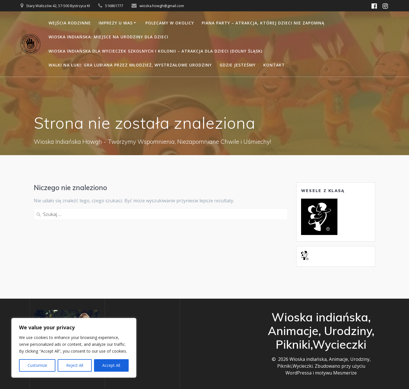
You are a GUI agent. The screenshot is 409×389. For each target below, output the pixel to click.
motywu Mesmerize (336, 373)
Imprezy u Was (116, 23)
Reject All (74, 365)
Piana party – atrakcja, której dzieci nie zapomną (263, 23)
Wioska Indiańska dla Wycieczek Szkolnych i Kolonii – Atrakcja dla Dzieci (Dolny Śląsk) (155, 51)
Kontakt (274, 65)
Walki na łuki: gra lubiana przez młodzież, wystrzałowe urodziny (130, 65)
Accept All (111, 365)
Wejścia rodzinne (70, 23)
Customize (37, 365)
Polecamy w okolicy (169, 23)
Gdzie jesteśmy (238, 65)
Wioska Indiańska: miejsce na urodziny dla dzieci (108, 36)
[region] (73, 348)
